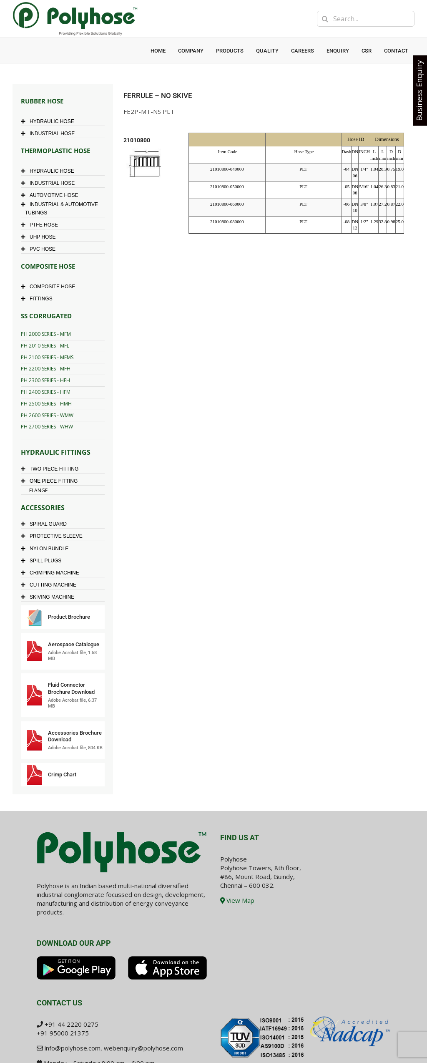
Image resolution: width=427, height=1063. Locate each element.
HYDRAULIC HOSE (49, 121)
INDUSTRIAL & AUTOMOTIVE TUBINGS (61, 209)
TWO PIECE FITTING (51, 469)
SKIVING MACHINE (49, 597)
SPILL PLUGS (43, 561)
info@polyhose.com (72, 1048)
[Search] (325, 19)
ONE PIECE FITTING (51, 481)
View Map (237, 900)
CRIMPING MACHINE (52, 573)
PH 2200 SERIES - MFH (45, 368)
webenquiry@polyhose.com (143, 1048)
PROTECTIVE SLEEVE (54, 536)
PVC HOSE (40, 249)
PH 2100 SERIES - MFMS (47, 357)
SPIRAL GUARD (46, 524)
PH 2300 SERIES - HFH (45, 380)
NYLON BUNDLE (46, 549)
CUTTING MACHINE (50, 585)
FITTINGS (39, 299)
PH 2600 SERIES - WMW (47, 415)
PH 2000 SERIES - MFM (46, 334)
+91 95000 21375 (63, 1033)
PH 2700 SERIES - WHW (47, 426)
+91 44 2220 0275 (71, 1024)
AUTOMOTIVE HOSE (51, 195)
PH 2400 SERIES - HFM (45, 391)
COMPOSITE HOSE (50, 287)
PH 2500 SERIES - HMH (46, 403)
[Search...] (365, 19)
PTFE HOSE (41, 225)
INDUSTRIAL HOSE (50, 133)
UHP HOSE (40, 237)
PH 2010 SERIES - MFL (45, 345)
